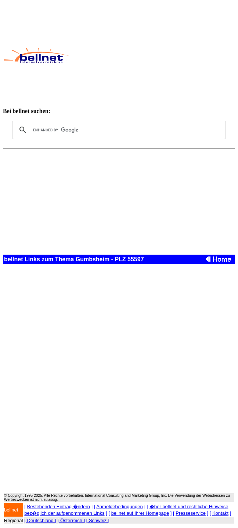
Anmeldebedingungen (119, 506)
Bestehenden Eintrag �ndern (58, 506)
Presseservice (191, 513)
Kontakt (220, 513)
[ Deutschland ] (40, 520)
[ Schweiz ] (97, 520)
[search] (118, 129)
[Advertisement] (153, 55)
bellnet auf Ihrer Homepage (140, 513)
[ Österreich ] (71, 520)
